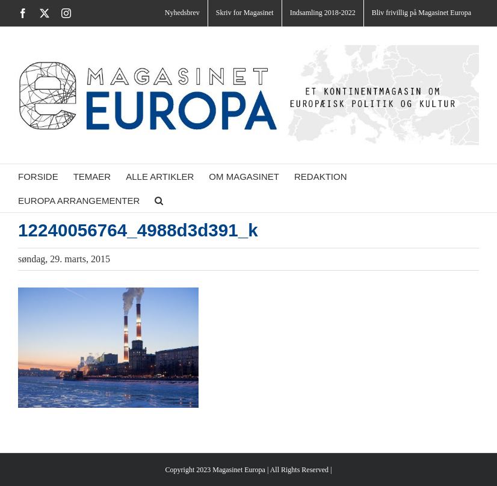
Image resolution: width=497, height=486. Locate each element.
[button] (159, 200)
